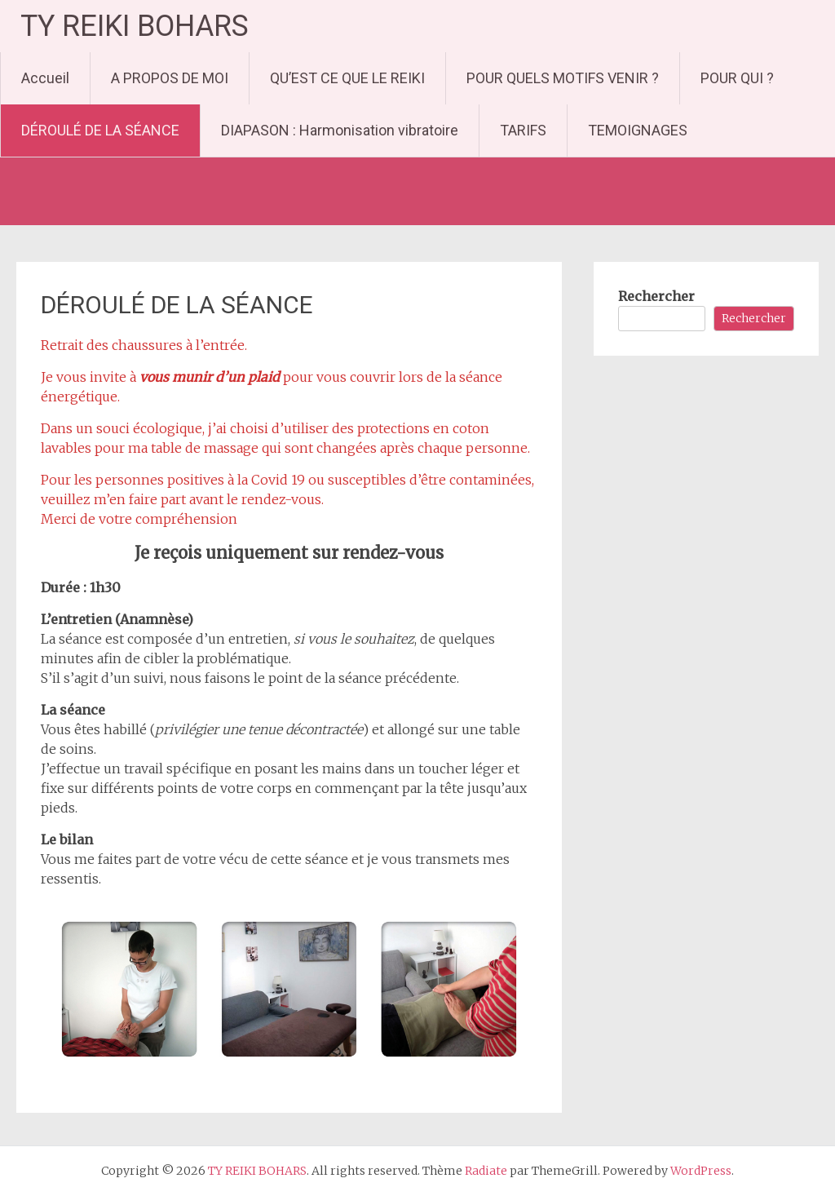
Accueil (45, 77)
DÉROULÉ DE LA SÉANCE (100, 130)
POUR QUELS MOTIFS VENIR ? (562, 77)
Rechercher (656, 296)
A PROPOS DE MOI (169, 77)
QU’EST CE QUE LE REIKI (347, 77)
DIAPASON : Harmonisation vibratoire (339, 130)
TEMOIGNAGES (637, 130)
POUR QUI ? (737, 77)
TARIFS (523, 130)
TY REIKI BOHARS (134, 26)
